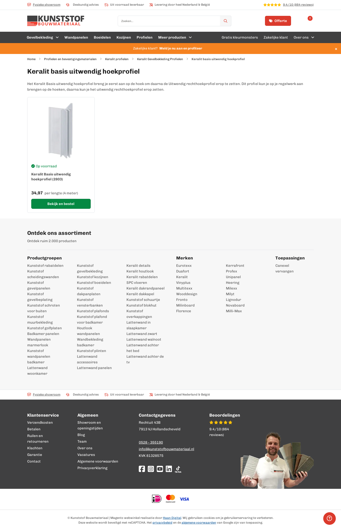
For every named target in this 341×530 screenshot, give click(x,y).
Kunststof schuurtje (143, 300)
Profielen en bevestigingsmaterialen (70, 59)
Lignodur (233, 300)
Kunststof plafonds (93, 311)
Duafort (182, 271)
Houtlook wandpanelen (88, 331)
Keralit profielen (117, 59)
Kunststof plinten (91, 351)
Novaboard (235, 305)
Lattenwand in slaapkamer (138, 325)
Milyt (230, 294)
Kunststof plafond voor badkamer (92, 320)
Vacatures (86, 455)
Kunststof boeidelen (94, 283)
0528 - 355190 (151, 442)
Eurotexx (184, 265)
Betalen (33, 429)
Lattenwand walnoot (143, 339)
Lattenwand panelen (94, 368)
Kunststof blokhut (141, 305)
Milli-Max (234, 311)
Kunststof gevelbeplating (40, 297)
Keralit (182, 277)
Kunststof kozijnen (92, 277)
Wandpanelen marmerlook (39, 342)
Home (31, 59)
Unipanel (233, 277)
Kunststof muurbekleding (40, 320)
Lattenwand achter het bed (142, 348)
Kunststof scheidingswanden (43, 274)
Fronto (182, 300)
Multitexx (184, 288)
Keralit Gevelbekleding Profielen (160, 59)
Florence (183, 311)
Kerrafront (235, 265)
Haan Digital (172, 518)
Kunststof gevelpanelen (38, 285)
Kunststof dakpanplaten (88, 291)
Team (82, 441)
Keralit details (138, 265)
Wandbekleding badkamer (90, 342)
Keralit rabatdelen (142, 277)
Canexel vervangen (282, 268)
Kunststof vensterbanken (90, 302)
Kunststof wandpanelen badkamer (38, 356)
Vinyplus (183, 283)
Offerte (278, 21)
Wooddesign (186, 294)
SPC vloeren (136, 283)
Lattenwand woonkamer (37, 371)
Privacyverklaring (92, 468)
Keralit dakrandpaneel (145, 288)
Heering (232, 283)
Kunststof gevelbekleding (90, 268)
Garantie (34, 455)
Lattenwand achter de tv (145, 359)
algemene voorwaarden (199, 522)
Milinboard (185, 305)
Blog (81, 435)
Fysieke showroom (43, 4)
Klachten (34, 448)
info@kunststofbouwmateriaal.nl (166, 449)
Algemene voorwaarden (97, 461)
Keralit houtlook (140, 271)
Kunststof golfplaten (44, 328)
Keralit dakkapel (140, 294)
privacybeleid (162, 522)
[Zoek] (225, 21)
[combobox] (174, 21)
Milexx (231, 288)
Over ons (84, 448)
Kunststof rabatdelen (45, 265)
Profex (231, 271)
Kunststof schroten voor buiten (43, 308)
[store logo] (55, 21)
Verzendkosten (40, 422)
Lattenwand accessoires (87, 359)
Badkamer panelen (43, 334)
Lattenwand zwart (141, 334)
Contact (34, 461)
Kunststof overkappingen (139, 314)
